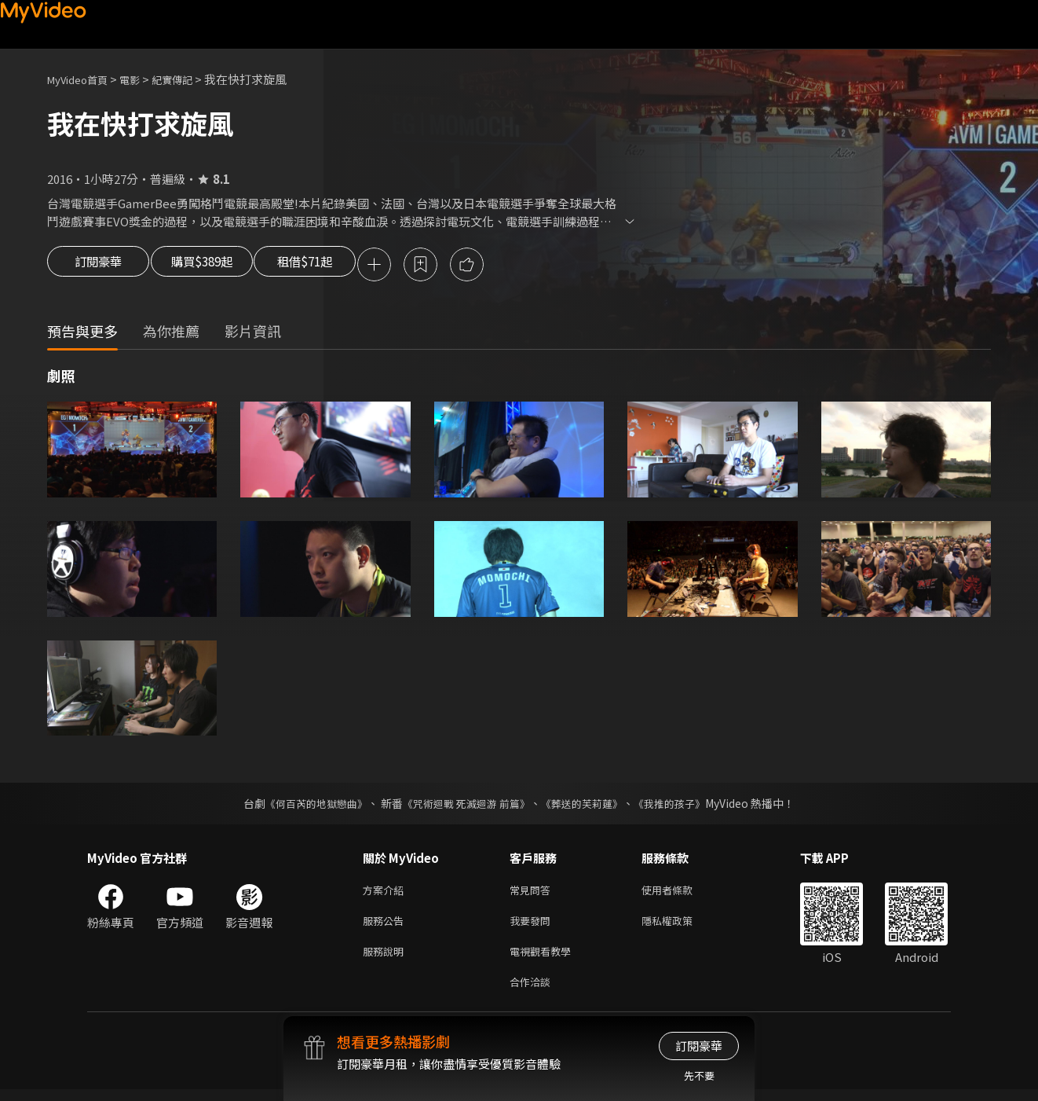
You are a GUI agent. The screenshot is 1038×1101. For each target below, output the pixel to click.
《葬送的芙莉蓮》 (588, 805)
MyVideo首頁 (83, 79)
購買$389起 (218, 265)
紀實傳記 (189, 79)
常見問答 (533, 893)
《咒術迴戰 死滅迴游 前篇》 (465, 805)
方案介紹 (386, 893)
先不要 (699, 1075)
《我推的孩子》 (681, 805)
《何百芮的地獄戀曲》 (306, 805)
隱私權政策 (680, 926)
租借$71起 (340, 265)
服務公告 (386, 926)
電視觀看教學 (545, 959)
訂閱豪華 (98, 265)
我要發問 (533, 926)
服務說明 (386, 959)
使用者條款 (680, 893)
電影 (142, 79)
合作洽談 (533, 992)
